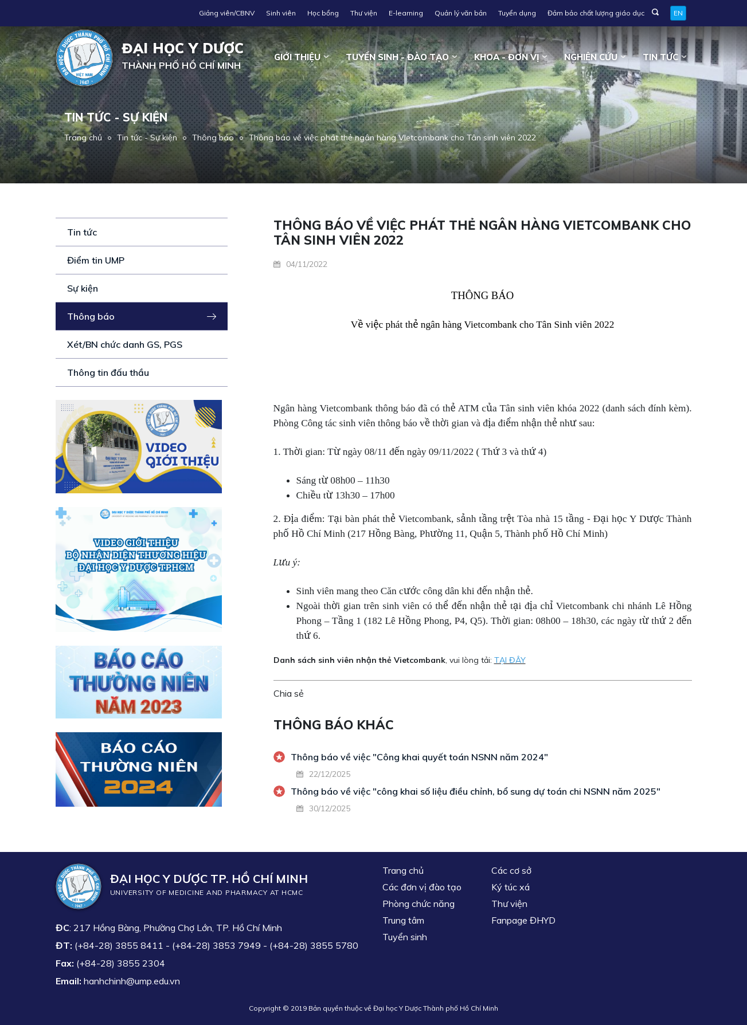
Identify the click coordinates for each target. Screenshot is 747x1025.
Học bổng (323, 13)
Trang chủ (83, 137)
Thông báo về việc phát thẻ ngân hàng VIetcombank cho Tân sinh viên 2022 (392, 137)
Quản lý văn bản (461, 13)
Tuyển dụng (517, 13)
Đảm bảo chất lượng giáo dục (595, 13)
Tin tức (82, 232)
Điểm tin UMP (95, 260)
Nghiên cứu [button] (590, 57)
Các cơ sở (511, 870)
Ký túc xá (510, 887)
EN (678, 13)
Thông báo (213, 137)
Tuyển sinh (404, 936)
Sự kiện (82, 288)
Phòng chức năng (418, 903)
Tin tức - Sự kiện (147, 137)
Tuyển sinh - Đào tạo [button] (397, 57)
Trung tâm (403, 920)
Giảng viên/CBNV (227, 13)
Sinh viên (281, 13)
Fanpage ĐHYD (523, 920)
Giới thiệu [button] (297, 57)
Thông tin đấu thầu (108, 372)
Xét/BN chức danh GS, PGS (124, 344)
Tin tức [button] (660, 57)
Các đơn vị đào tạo (422, 887)
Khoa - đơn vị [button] (506, 57)
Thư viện (363, 13)
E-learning (406, 13)
